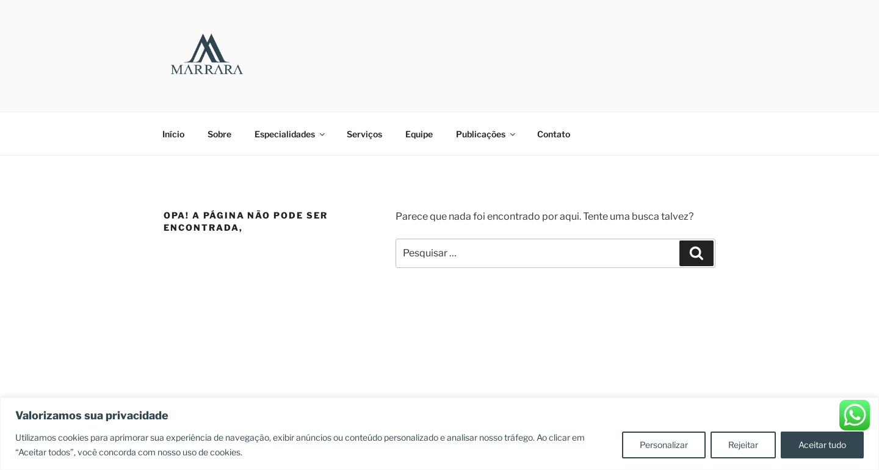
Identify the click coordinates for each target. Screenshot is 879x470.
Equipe (419, 134)
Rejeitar (743, 444)
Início (173, 134)
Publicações (486, 134)
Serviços (364, 134)
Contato (553, 134)
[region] (439, 433)
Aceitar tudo (822, 444)
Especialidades (291, 134)
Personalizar (664, 444)
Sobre (219, 134)
